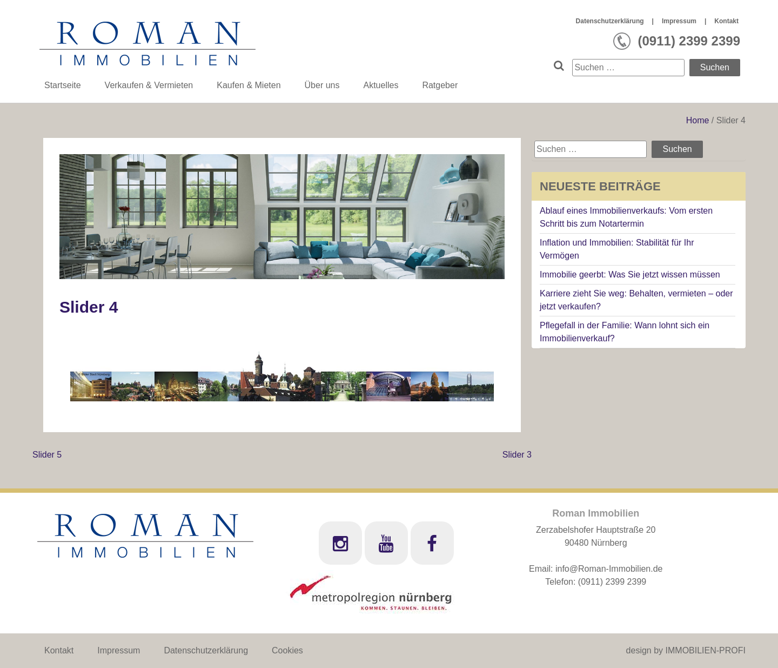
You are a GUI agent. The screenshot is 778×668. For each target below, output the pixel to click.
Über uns (322, 85)
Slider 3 (517, 454)
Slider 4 (88, 307)
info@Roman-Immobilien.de (609, 568)
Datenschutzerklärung (610, 21)
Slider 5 (47, 454)
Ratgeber (440, 85)
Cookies (287, 650)
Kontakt (726, 21)
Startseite (62, 85)
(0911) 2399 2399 (612, 581)
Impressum (679, 21)
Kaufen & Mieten (248, 85)
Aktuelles (380, 85)
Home (699, 120)
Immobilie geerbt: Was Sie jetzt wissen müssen (630, 274)
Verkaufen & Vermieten (149, 85)
